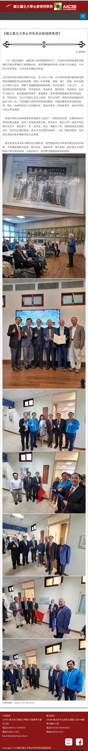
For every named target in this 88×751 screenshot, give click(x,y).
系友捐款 (69, 741)
